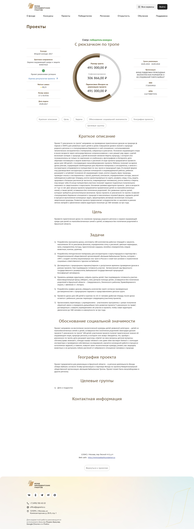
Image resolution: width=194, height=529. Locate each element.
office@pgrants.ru (36, 507)
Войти (162, 7)
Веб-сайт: (83, 457)
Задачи (78, 119)
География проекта (143, 119)
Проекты (65, 16)
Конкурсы (48, 16)
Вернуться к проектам (97, 467)
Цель (66, 119)
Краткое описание (48, 119)
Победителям (85, 16)
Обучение (143, 16)
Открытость (124, 16)
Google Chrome (33, 524)
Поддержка (161, 16)
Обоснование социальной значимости (108, 119)
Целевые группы (95, 125)
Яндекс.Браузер (53, 522)
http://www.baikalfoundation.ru (101, 457)
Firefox (46, 524)
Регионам (105, 16)
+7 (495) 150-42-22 (36, 503)
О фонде (31, 16)
